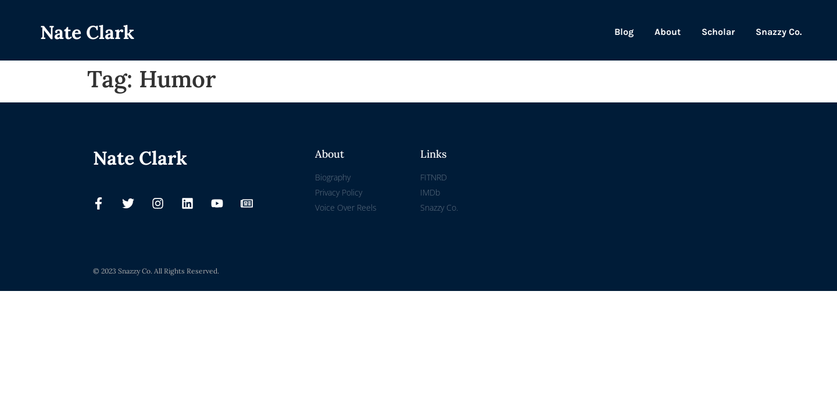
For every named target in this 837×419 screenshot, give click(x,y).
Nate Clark (87, 32)
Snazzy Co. (779, 31)
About (667, 31)
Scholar (718, 31)
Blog (624, 31)
